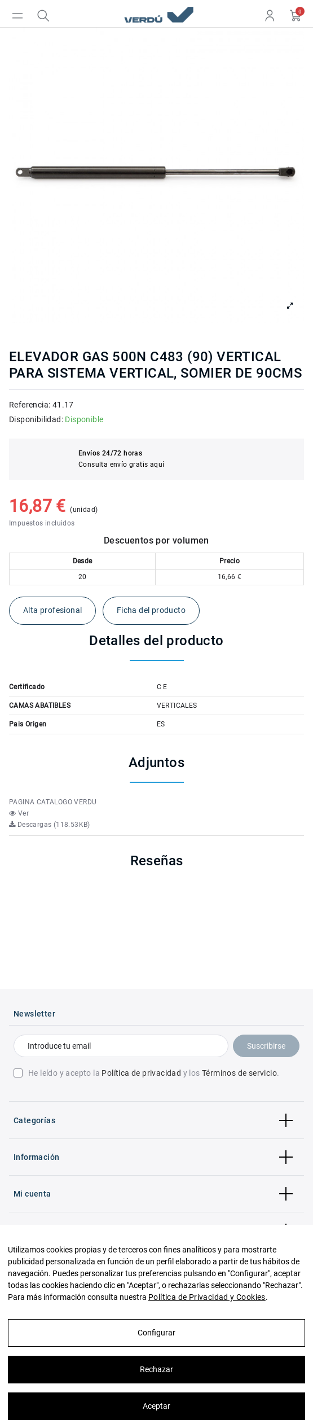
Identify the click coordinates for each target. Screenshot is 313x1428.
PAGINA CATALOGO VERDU (52, 802)
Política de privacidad (141, 1072)
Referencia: (29, 404)
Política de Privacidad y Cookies (207, 1297)
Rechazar (156, 1369)
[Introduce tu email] (121, 1046)
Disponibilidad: (36, 419)
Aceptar (156, 1406)
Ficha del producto (151, 610)
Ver (19, 813)
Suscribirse (266, 1045)
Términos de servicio (239, 1072)
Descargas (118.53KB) (49, 825)
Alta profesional (52, 610)
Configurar (156, 1332)
